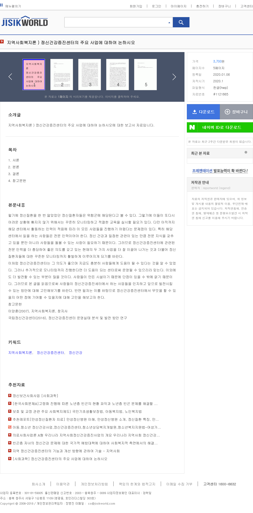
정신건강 (75, 352)
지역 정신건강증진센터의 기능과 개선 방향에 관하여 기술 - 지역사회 (66, 450)
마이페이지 (179, 6)
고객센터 (246, 6)
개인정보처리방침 (94, 483)
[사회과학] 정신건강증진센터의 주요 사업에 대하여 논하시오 (60, 458)
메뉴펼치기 (10, 6)
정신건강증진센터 (50, 352)
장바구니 (224, 6)
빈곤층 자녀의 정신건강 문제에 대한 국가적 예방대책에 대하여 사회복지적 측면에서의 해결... (85, 442)
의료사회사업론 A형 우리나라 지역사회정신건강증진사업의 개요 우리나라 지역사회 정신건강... (86, 435)
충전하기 (202, 6)
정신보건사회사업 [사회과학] (35, 395)
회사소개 (38, 483)
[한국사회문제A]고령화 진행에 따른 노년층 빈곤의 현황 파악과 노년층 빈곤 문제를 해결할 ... (85, 403)
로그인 (156, 6)
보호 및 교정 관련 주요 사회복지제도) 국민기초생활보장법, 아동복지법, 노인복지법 (77, 411)
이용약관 (63, 483)
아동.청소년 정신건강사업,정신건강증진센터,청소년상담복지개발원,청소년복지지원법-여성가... (87, 427)
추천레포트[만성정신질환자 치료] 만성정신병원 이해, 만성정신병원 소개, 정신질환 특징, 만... (86, 419)
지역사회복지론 (20, 352)
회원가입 (136, 6)
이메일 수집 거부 (179, 483)
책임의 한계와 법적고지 (137, 483)
